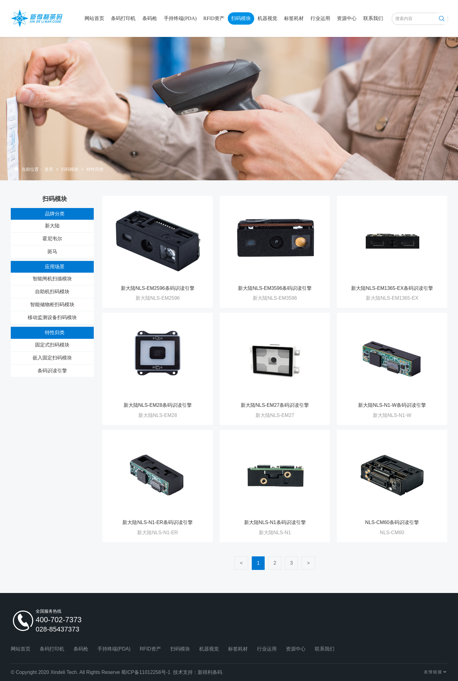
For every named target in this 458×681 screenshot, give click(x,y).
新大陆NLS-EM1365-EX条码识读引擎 (392, 288)
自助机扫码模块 (52, 291)
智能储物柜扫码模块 (52, 304)
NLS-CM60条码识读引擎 (392, 522)
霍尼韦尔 (52, 238)
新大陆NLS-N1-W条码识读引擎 (392, 405)
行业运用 (320, 18)
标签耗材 (294, 18)
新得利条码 (210, 672)
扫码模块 (241, 18)
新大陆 (52, 225)
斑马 (52, 251)
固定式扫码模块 (52, 344)
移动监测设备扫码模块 (52, 317)
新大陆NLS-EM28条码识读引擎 (158, 405)
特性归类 (95, 169)
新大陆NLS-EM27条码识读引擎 (275, 405)
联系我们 (373, 18)
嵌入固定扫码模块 (52, 357)
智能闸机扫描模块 (52, 278)
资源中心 (347, 18)
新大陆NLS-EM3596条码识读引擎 (275, 288)
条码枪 (149, 18)
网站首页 (94, 18)
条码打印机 (123, 18)
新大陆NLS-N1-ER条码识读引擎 (157, 522)
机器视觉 (267, 18)
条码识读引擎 (52, 370)
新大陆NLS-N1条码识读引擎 (275, 522)
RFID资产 (213, 18)
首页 (49, 169)
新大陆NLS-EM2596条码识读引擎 (158, 288)
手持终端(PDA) (180, 18)
